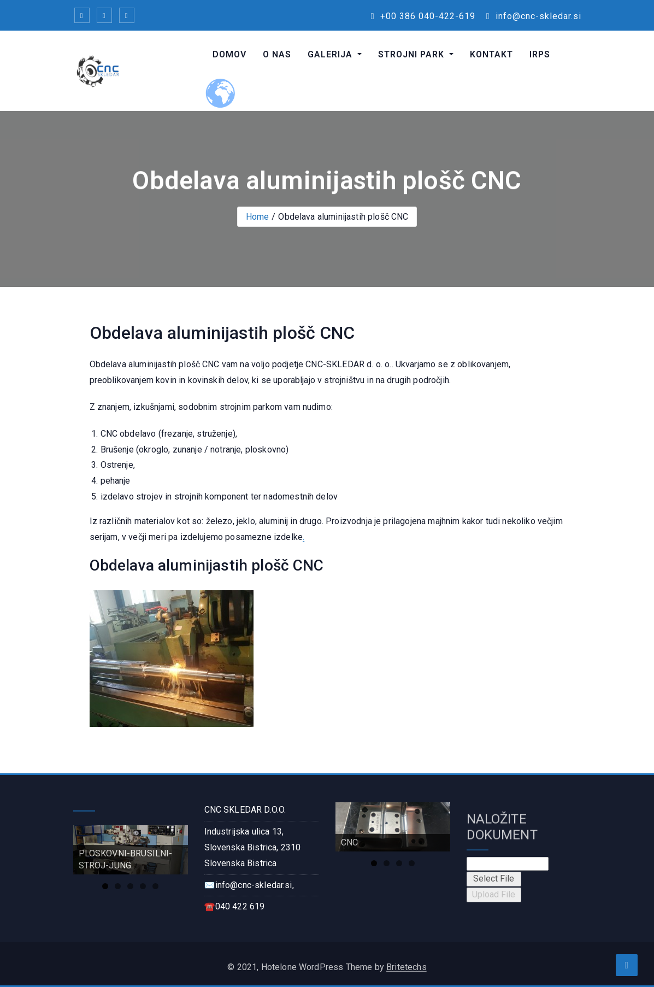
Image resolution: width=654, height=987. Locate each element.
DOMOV (229, 54)
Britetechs (406, 971)
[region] (130, 849)
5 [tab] (155, 886)
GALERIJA (331, 54)
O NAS (277, 54)
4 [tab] (143, 886)
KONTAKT (491, 54)
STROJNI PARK (412, 54)
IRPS (539, 54)
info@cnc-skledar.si (533, 16)
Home (257, 217)
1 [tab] (105, 886)
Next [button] (174, 847)
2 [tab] (118, 886)
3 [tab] (130, 886)
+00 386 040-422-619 (423, 16)
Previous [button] (87, 847)
